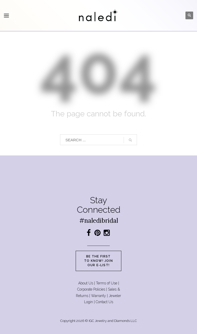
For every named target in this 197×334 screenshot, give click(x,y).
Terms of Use (106, 283)
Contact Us (104, 302)
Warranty (98, 296)
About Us (85, 283)
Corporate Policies (91, 289)
